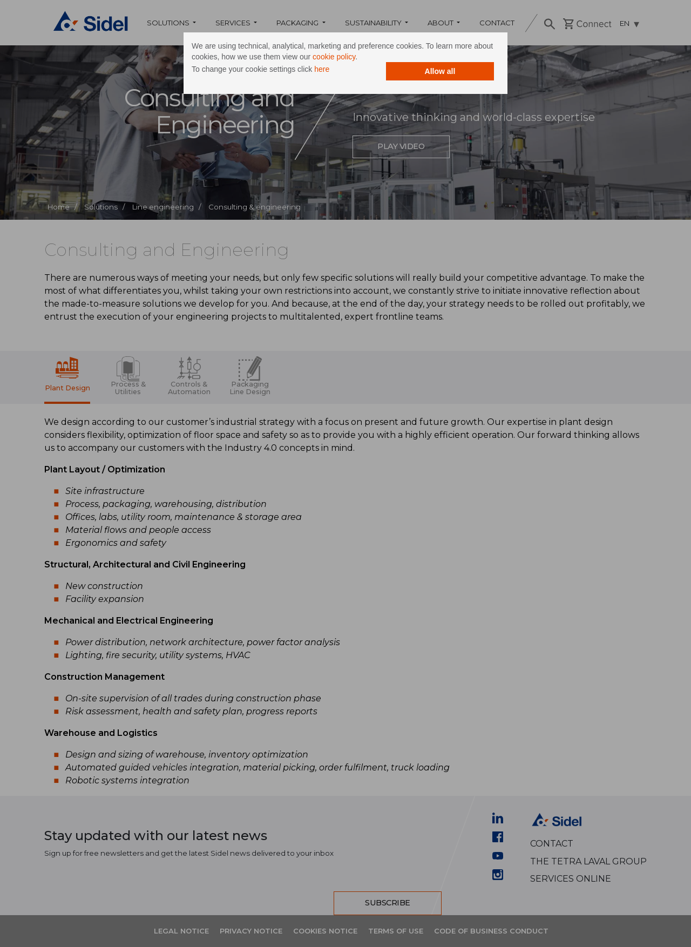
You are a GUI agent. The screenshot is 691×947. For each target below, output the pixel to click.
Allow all (440, 71)
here (321, 69)
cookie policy (334, 56)
